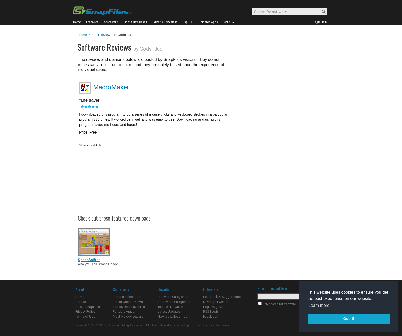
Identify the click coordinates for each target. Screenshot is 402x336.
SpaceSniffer (89, 260)
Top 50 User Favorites (129, 307)
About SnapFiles (87, 307)
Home (82, 35)
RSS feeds (211, 311)
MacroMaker (111, 87)
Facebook (210, 316)
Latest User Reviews (128, 302)
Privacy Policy (85, 311)
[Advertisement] (280, 136)
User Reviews (102, 35)
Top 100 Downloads (172, 307)
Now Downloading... (173, 316)
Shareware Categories (174, 302)
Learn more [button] (318, 305)
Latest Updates (169, 311)
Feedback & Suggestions (222, 297)
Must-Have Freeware (128, 316)
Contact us (83, 302)
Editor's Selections (126, 297)
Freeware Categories (173, 297)
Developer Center (215, 302)
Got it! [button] (348, 319)
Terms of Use (85, 316)
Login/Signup (213, 307)
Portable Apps (123, 311)
